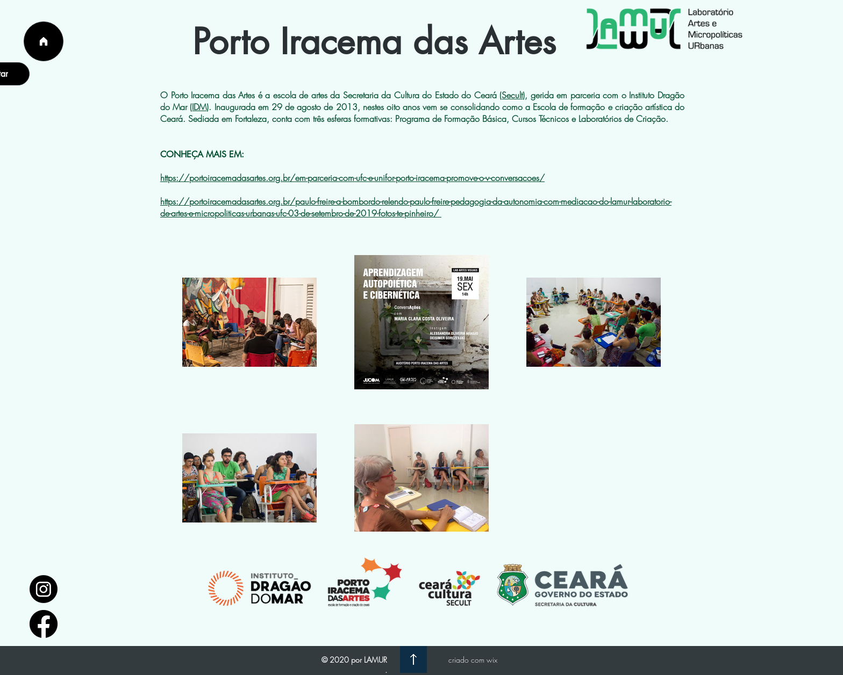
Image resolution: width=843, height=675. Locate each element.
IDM (199, 107)
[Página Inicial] (43, 41)
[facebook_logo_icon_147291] (44, 624)
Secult (512, 95)
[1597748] (44, 589)
